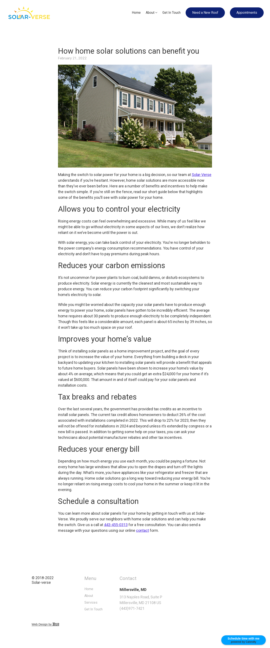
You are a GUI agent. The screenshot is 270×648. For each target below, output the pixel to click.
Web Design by (55, 624)
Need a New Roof (205, 13)
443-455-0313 (116, 524)
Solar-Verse (201, 174)
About (150, 13)
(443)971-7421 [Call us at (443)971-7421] (142, 608)
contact (142, 530)
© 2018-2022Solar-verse (53, 580)
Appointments (246, 13)
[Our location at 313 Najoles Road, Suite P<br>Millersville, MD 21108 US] (157, 600)
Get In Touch (171, 13)
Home (136, 13)
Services (101, 602)
